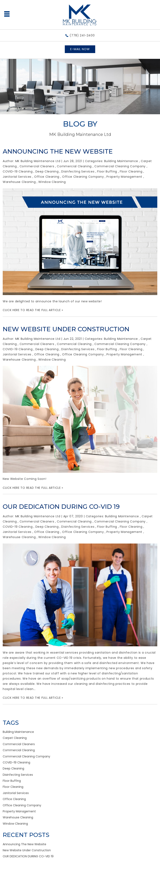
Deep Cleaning (47, 171)
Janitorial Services (17, 177)
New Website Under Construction (66, 329)
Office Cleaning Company (83, 177)
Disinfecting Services (77, 171)
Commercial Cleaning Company (120, 166)
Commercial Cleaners (37, 166)
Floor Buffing (107, 171)
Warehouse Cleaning (19, 182)
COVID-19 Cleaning (17, 171)
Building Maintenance (121, 161)
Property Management (124, 177)
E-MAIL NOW (80, 49)
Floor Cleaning (131, 171)
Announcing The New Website (58, 151)
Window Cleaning (52, 182)
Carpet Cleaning (15, 738)
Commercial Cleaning (74, 166)
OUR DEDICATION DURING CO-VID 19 (61, 506)
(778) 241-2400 (82, 35)
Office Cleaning (46, 177)
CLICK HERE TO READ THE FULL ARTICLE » (33, 310)
